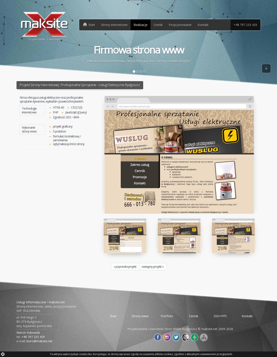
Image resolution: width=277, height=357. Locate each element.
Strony (114, 25)
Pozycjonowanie (180, 25)
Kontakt (203, 25)
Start (113, 316)
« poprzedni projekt (125, 267)
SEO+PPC (220, 316)
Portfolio (167, 316)
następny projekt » (153, 267)
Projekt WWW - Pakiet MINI (44, 26)
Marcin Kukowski (28, 332)
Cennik (158, 25)
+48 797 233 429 (245, 25)
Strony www (140, 316)
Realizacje (140, 25)
